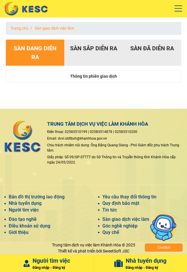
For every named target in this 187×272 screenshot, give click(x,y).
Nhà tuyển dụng (25, 203)
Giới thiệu (19, 232)
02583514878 (101, 132)
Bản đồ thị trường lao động (37, 197)
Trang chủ (19, 28)
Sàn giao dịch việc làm (54, 28)
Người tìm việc (24, 210)
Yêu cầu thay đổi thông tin (129, 197)
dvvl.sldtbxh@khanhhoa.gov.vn (82, 138)
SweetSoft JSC (116, 251)
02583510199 (76, 132)
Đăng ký (59, 268)
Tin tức (109, 210)
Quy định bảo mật (120, 203)
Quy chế (110, 232)
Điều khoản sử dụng (29, 226)
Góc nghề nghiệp (120, 226)
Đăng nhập (41, 268)
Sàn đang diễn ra (35, 53)
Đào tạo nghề (23, 219)
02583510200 (126, 132)
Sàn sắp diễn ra (93, 48)
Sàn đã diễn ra (152, 48)
